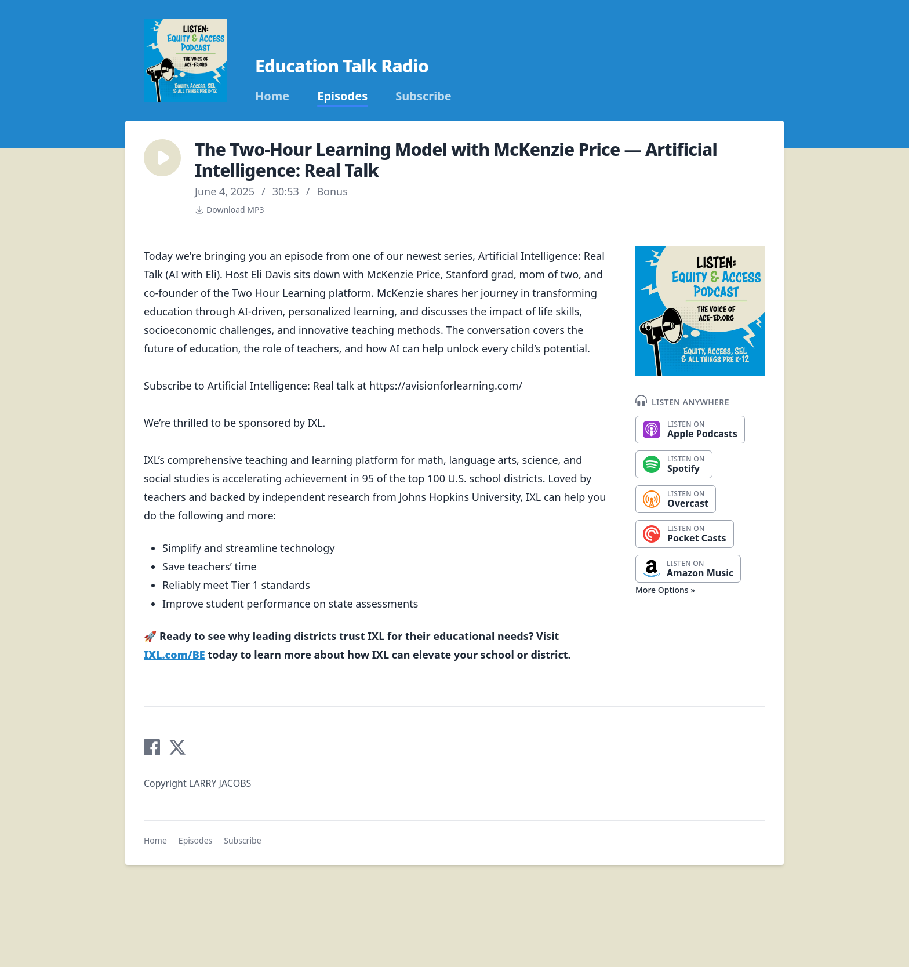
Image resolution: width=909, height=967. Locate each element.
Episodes (342, 96)
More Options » (665, 589)
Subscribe (423, 96)
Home (272, 96)
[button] (162, 157)
